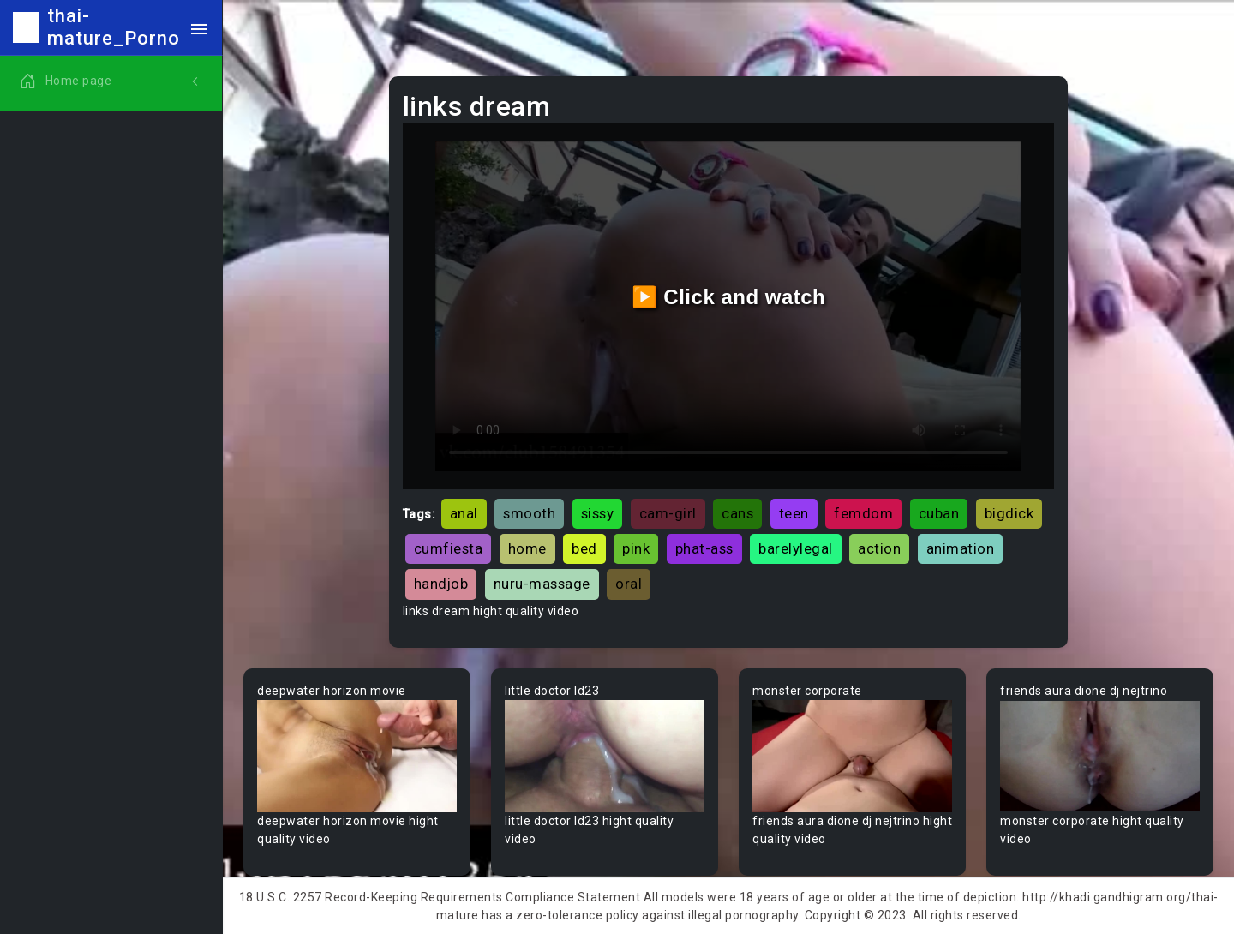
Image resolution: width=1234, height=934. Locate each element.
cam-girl (668, 513)
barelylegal (795, 548)
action (879, 548)
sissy (597, 513)
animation (960, 548)
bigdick (1009, 513)
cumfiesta (448, 548)
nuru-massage (542, 583)
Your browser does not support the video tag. (357, 756)
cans (737, 513)
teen (794, 513)
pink (636, 548)
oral (628, 583)
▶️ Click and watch (729, 296)
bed (584, 548)
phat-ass (704, 548)
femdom (863, 513)
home (527, 548)
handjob (441, 583)
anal (464, 513)
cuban (939, 513)
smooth (529, 513)
